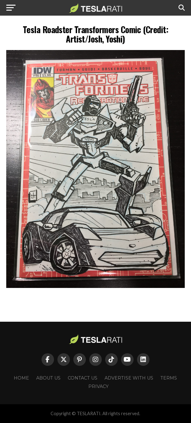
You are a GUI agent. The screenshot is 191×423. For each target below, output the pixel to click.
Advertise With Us (129, 378)
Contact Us (82, 378)
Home (21, 378)
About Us (48, 378)
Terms (168, 378)
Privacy (98, 386)
